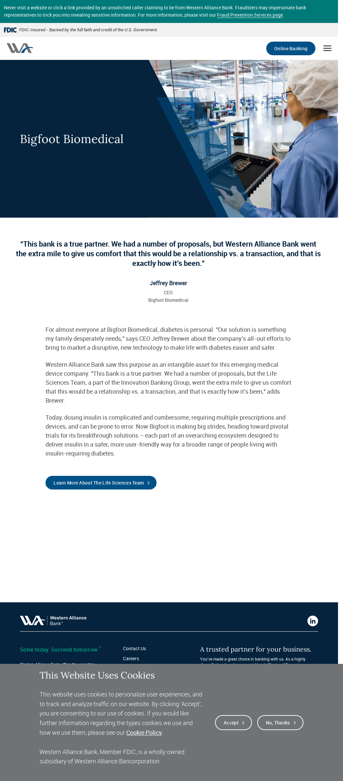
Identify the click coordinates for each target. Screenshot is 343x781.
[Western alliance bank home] (20, 48)
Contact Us (134, 648)
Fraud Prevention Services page (250, 15)
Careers (131, 658)
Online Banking (290, 48)
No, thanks (278, 723)
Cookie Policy (144, 733)
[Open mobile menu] (327, 48)
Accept (231, 723)
